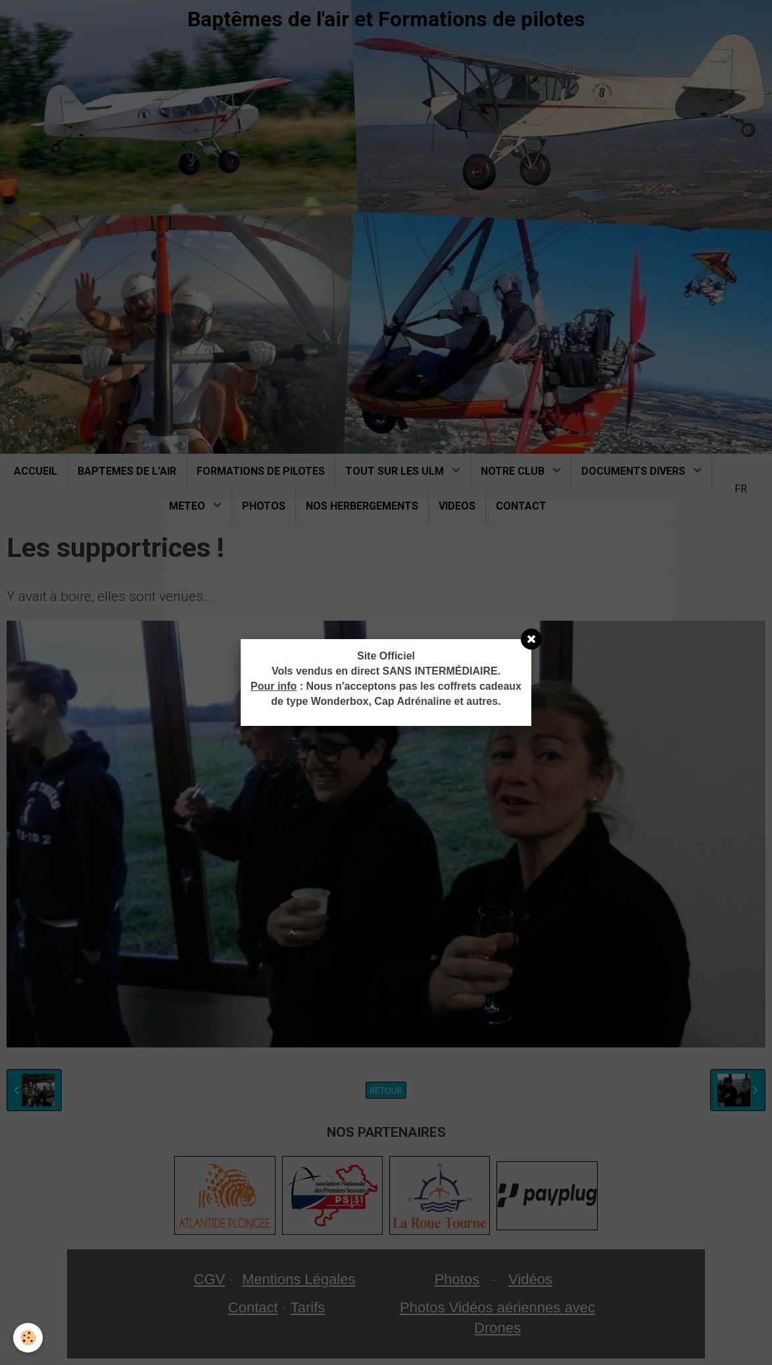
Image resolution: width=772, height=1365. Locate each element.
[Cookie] (28, 1338)
